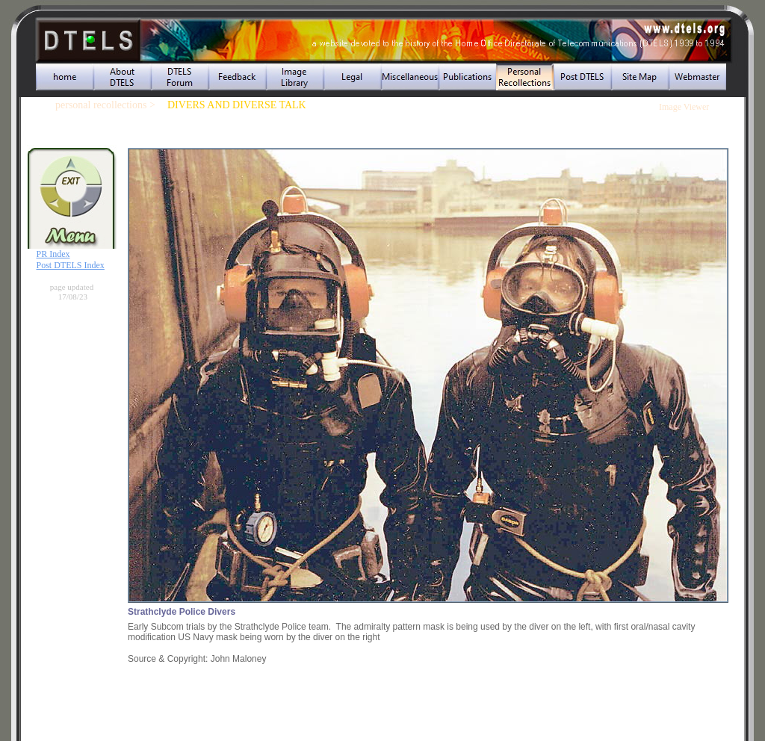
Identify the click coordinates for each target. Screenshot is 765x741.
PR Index (53, 254)
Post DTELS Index (71, 265)
